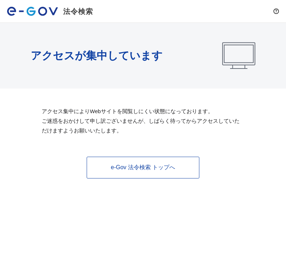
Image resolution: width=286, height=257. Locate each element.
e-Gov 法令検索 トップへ (143, 167)
